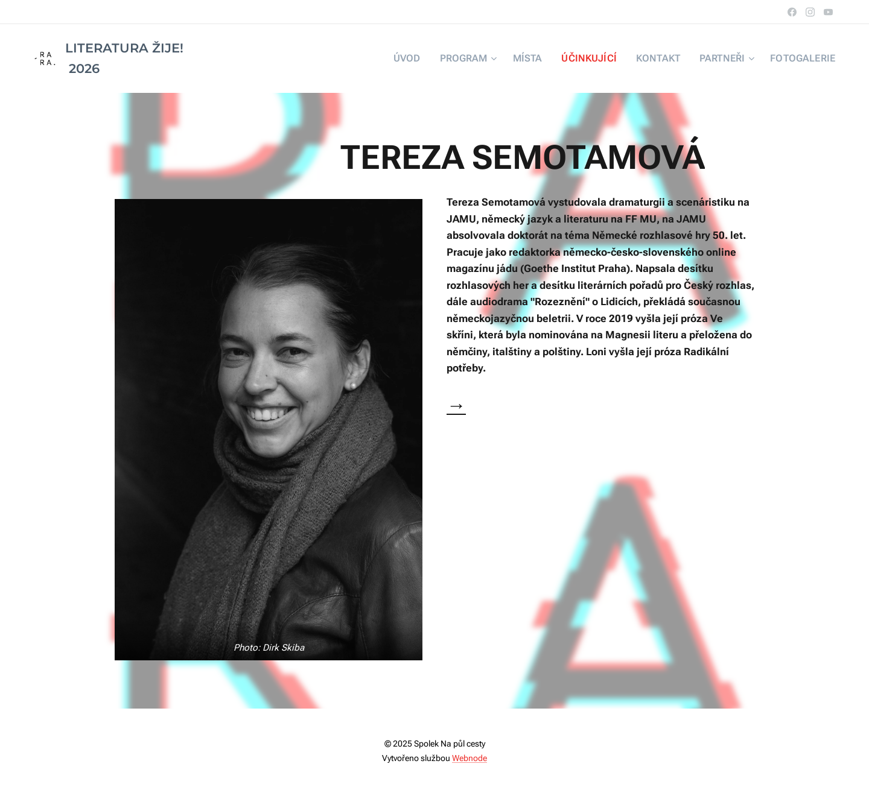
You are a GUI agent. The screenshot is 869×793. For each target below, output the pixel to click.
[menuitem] (433, 58)
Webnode (469, 758)
